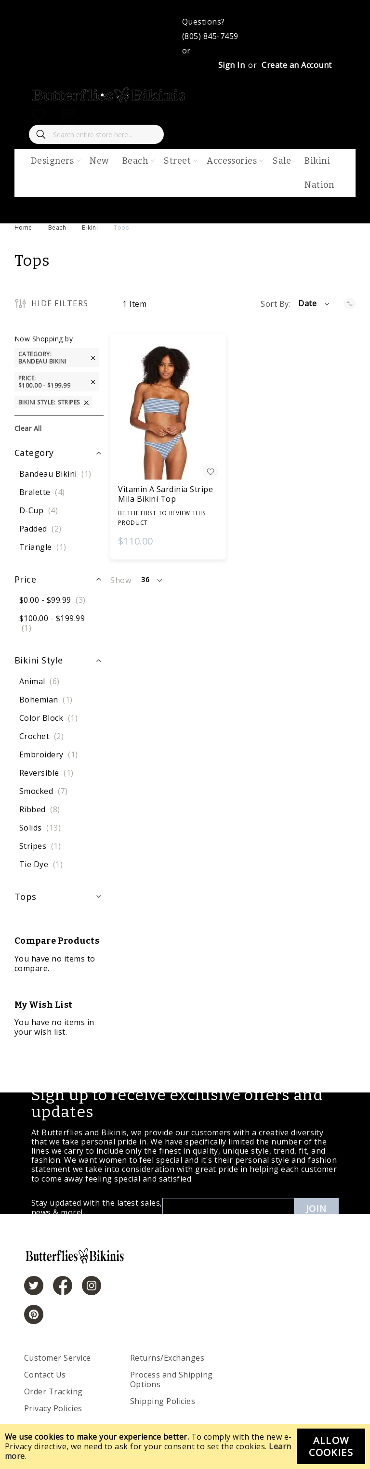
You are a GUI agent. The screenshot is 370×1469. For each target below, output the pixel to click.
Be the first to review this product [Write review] (161, 518)
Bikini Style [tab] (38, 660)
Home (23, 227)
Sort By (275, 304)
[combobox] (96, 134)
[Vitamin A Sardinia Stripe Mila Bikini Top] (168, 412)
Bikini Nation (319, 173)
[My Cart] (68, 115)
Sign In (231, 65)
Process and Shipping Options (171, 1379)
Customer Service (57, 1357)
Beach (57, 227)
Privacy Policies (53, 1408)
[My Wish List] (38, 115)
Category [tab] (34, 452)
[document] (185, 1446)
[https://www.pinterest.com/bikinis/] (33, 1314)
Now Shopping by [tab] (43, 338)
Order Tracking (53, 1391)
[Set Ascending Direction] (350, 304)
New (99, 161)
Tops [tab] (25, 896)
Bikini (90, 227)
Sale (282, 161)
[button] (314, 303)
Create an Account (296, 65)
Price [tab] (25, 579)
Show (120, 580)
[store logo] (109, 100)
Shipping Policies (162, 1401)
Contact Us (45, 1374)
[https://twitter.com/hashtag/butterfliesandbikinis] (33, 1285)
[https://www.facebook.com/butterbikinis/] (62, 1285)
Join (316, 1208)
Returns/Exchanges (167, 1357)
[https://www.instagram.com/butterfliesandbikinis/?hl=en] (91, 1285)
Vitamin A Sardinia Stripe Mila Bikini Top (165, 494)
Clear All (27, 428)
